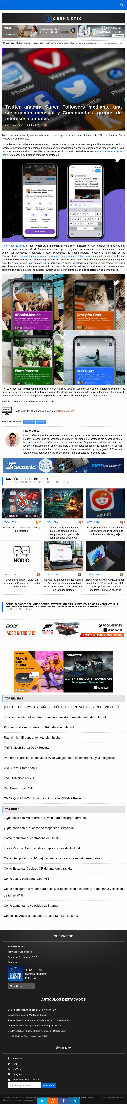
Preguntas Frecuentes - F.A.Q (23, 957)
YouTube (14, 1069)
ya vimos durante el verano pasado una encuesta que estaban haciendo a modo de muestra (67, 256)
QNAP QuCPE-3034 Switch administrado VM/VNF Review (43, 798)
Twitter (41, 422)
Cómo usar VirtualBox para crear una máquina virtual (34, 1025)
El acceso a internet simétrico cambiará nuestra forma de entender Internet (55, 717)
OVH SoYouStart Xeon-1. (21, 768)
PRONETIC (82, 1097)
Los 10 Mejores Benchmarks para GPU (27, 1036)
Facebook (15, 1058)
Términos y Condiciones (20, 952)
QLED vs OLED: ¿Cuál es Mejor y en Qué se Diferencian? (37, 1031)
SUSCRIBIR (48, 1085)
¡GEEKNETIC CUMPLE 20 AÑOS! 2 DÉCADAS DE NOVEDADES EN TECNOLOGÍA (62, 707)
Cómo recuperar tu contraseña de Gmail (31, 838)
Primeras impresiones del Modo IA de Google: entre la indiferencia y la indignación (60, 757)
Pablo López (16, 125)
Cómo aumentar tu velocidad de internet (31, 905)
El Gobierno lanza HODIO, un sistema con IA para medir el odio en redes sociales (21, 583)
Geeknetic (10, 43)
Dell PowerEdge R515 (19, 788)
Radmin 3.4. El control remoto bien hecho (32, 737)
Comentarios (66, 411)
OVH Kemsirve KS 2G (19, 778)
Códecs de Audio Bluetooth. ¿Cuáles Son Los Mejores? (42, 915)
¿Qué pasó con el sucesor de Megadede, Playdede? (40, 828)
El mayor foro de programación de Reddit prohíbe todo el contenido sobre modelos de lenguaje (105, 531)
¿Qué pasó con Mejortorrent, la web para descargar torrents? (45, 818)
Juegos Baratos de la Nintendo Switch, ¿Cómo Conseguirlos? (38, 1020)
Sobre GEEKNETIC (17, 946)
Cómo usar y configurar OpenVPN (27, 878)
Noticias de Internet (41, 43)
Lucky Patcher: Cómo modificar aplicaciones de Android (42, 848)
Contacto (12, 962)
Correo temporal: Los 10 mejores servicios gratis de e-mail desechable (52, 858)
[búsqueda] (122, 5)
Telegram (15, 1074)
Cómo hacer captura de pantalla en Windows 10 (32, 1010)
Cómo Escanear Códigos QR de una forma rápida (38, 868)
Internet (27, 43)
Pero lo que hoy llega (13, 246)
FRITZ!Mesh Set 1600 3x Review (26, 747)
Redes (19, 43)
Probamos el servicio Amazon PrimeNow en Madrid (39, 727)
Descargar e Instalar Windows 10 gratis (27, 1015)
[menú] (5, 5)
